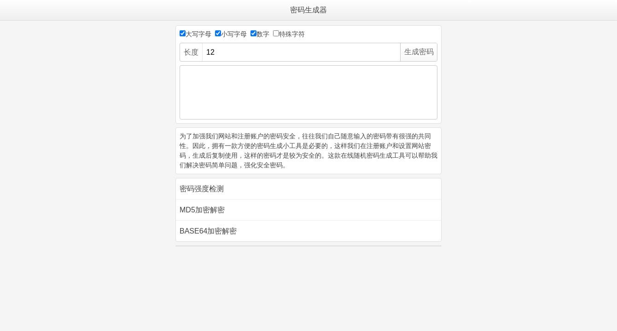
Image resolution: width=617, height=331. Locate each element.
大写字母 (198, 34)
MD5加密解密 (202, 210)
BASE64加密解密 (208, 231)
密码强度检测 (202, 189)
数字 (262, 34)
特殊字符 (292, 34)
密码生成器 (308, 10)
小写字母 (234, 34)
